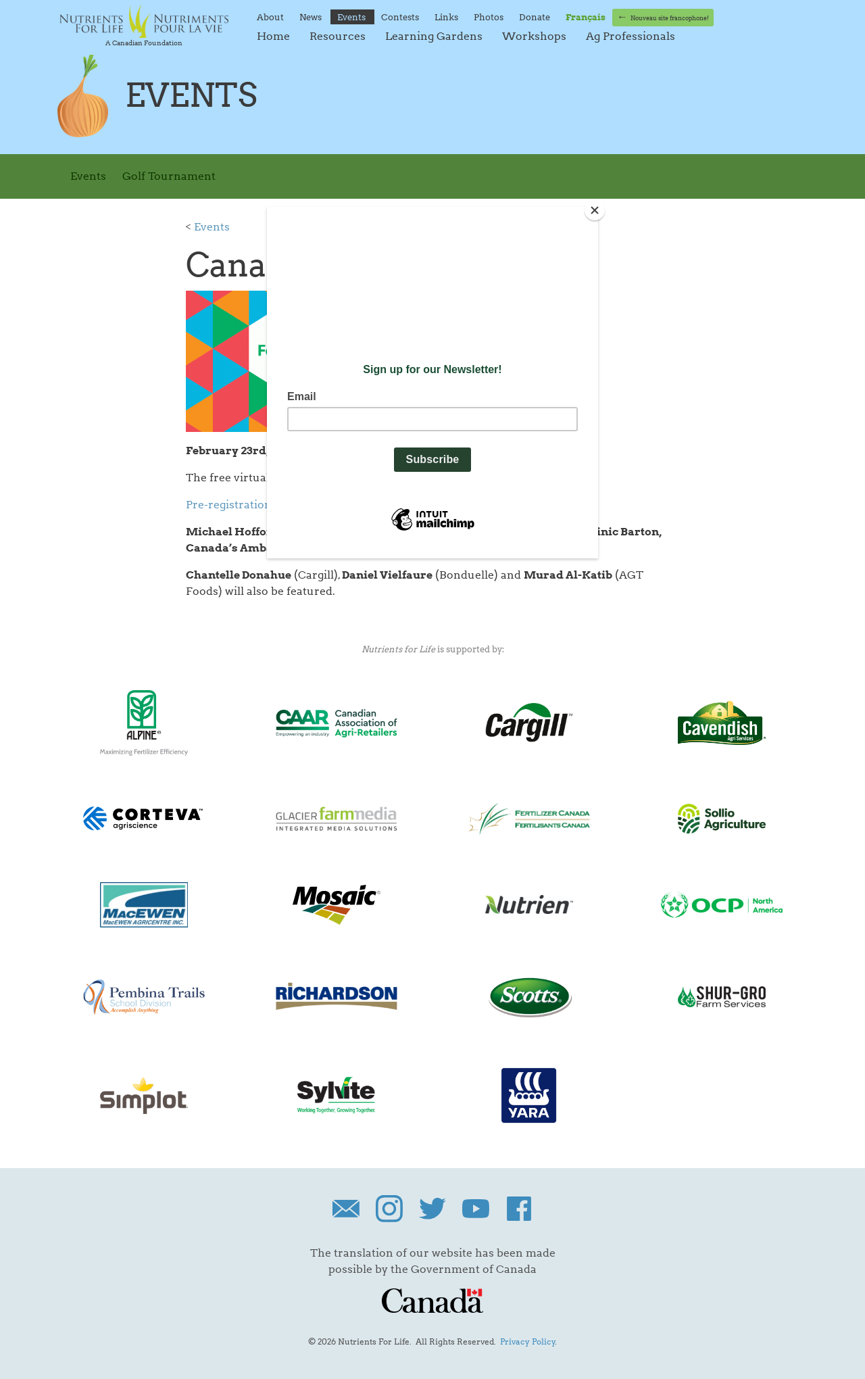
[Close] (595, 210)
